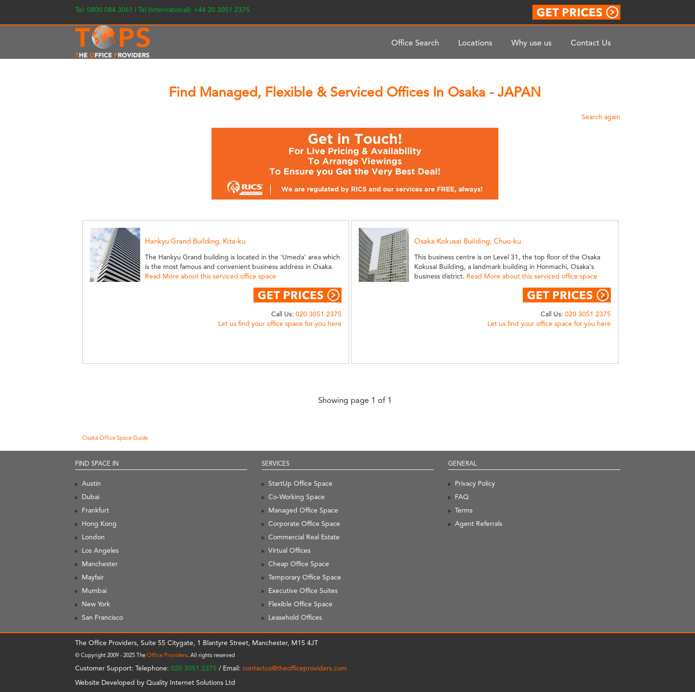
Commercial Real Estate (304, 537)
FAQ (462, 497)
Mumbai (94, 590)
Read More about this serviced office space (210, 276)
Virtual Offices (289, 550)
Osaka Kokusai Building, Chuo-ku (467, 241)
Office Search (415, 42)
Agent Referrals (478, 523)
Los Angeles (100, 550)
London (93, 537)
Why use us (531, 42)
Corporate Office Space (304, 523)
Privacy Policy (475, 483)
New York (96, 604)
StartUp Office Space (300, 483)
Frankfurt (95, 510)
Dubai (90, 497)
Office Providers (167, 655)
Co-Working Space (296, 497)
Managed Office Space (303, 510)
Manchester (100, 564)
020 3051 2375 (319, 314)
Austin (91, 483)
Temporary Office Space (304, 577)
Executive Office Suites (303, 590)
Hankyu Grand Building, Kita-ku (195, 241)
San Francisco (102, 617)
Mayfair (93, 577)
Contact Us (591, 42)
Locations (475, 42)
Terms (464, 510)
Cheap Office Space (298, 564)
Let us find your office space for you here (280, 323)
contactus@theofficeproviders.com (295, 668)
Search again (601, 117)
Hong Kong (99, 523)
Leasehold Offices (295, 617)
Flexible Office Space (300, 604)
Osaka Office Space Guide (115, 438)
